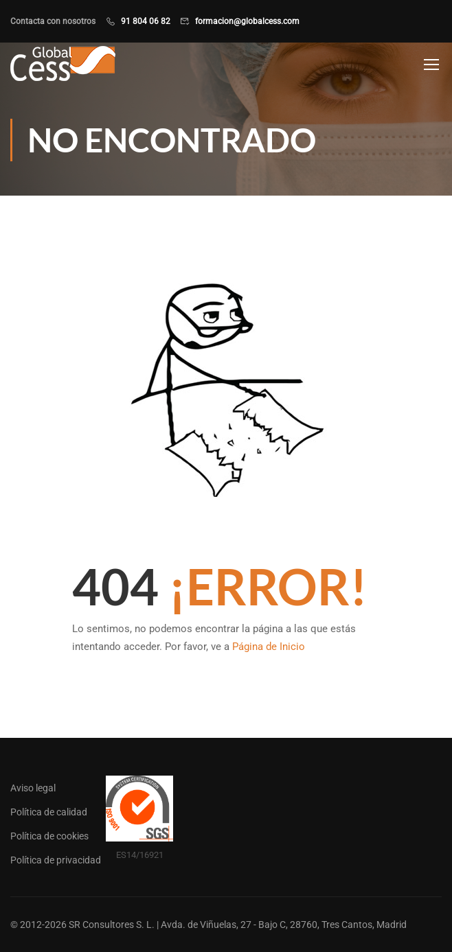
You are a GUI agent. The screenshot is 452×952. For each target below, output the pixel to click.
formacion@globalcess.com (247, 21)
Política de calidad (48, 811)
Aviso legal (33, 787)
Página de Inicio (268, 646)
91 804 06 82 (145, 21)
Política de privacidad (55, 860)
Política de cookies (49, 836)
